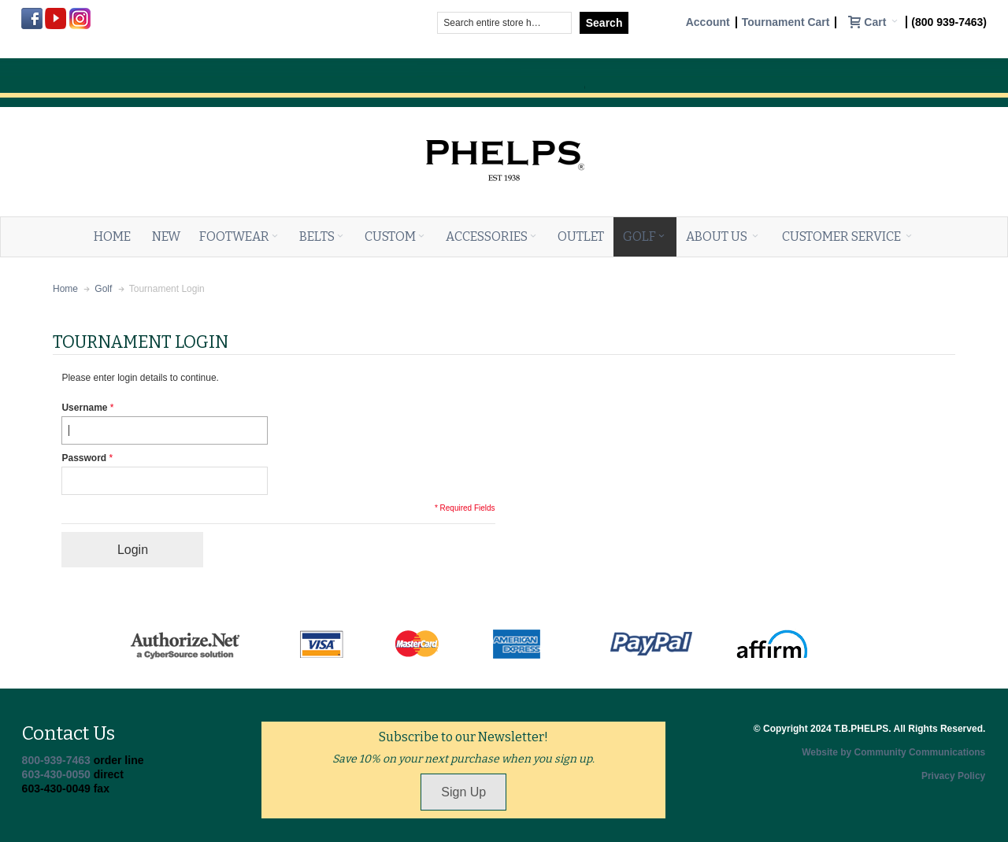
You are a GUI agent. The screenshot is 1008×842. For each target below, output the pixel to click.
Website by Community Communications (893, 752)
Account (708, 22)
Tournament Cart (786, 22)
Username (84, 407)
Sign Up (463, 792)
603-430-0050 (56, 774)
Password (83, 457)
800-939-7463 (56, 760)
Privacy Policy (953, 775)
